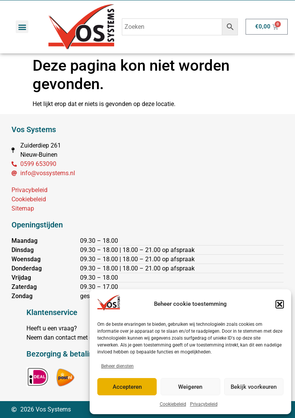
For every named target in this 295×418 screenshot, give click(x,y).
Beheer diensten (117, 366)
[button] (280, 304)
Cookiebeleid (173, 404)
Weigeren (190, 386)
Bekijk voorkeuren (254, 386)
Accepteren (127, 386)
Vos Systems (33, 129)
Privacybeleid (204, 404)
